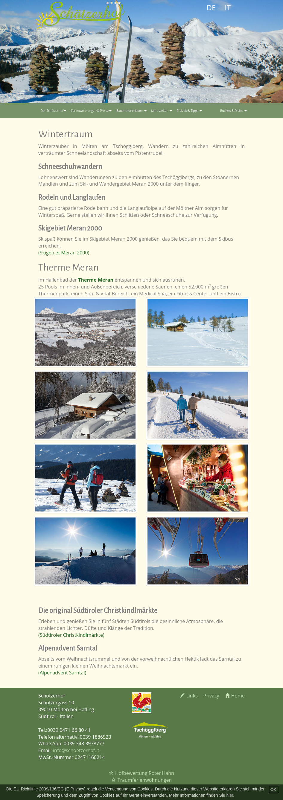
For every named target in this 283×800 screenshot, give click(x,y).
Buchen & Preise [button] (233, 111)
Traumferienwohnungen (141, 780)
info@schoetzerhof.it (76, 750)
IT (228, 7)
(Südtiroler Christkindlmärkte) (71, 635)
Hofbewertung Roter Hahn (141, 773)
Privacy (211, 695)
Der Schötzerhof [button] (53, 111)
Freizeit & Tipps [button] (189, 111)
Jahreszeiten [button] (161, 111)
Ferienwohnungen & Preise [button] (91, 111)
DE (211, 7)
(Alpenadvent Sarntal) (62, 672)
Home (235, 695)
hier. (230, 795)
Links (188, 695)
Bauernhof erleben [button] (131, 111)
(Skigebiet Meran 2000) (63, 252)
